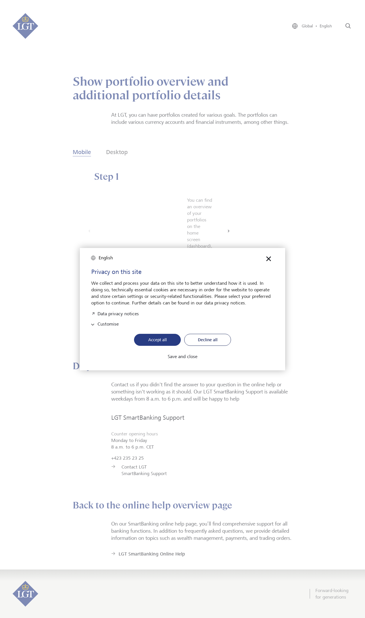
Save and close (182, 356)
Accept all (157, 339)
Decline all (208, 339)
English (106, 257)
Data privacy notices (118, 313)
